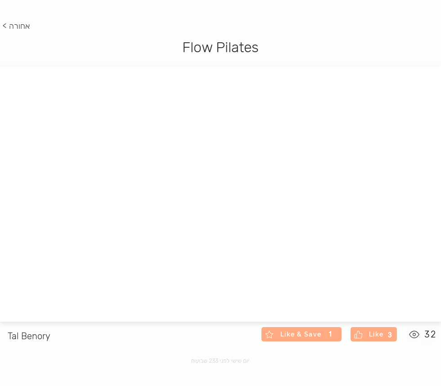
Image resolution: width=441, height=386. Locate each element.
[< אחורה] (18, 26)
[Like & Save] (301, 334)
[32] (423, 334)
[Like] (374, 334)
